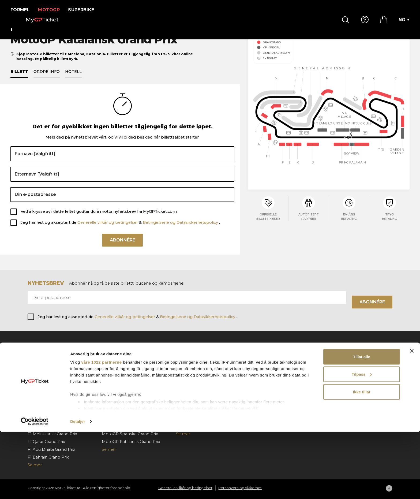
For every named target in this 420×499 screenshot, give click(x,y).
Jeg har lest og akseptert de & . (120, 228)
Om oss (332, 355)
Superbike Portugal (195, 402)
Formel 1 (21, 9)
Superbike (85, 9)
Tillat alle (361, 424)
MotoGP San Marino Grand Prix (132, 402)
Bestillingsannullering (271, 379)
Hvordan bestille (266, 363)
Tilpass (362, 441)
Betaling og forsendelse (273, 371)
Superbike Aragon (194, 355)
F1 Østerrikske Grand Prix (52, 371)
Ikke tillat (361, 459)
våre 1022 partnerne (101, 429)
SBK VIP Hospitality (195, 394)
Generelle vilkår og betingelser (107, 228)
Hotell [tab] (73, 77)
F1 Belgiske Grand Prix (49, 379)
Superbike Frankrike (196, 371)
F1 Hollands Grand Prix (50, 394)
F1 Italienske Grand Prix (50, 402)
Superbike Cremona (196, 379)
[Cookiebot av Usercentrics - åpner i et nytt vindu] (34, 489)
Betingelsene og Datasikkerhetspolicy (181, 228)
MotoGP (52, 9)
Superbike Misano (194, 363)
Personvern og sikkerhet (349, 371)
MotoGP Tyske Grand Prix (127, 387)
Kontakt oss (262, 387)
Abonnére (122, 248)
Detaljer (77, 488)
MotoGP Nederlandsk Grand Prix (134, 379)
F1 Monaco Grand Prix (49, 355)
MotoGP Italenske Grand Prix (130, 355)
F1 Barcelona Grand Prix (51, 363)
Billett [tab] (19, 77)
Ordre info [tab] (46, 77)
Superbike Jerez (192, 387)
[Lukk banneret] (412, 418)
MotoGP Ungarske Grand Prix (131, 363)
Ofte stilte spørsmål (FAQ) (275, 355)
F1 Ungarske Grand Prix (50, 387)
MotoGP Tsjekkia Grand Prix (129, 371)
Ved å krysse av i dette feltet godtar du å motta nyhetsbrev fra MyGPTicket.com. (99, 217)
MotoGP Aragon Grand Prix (128, 394)
